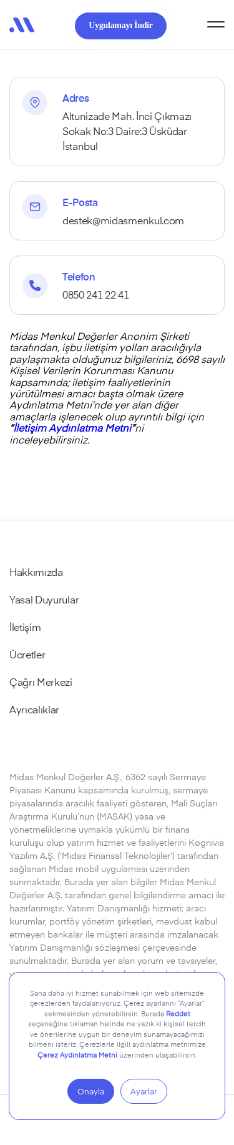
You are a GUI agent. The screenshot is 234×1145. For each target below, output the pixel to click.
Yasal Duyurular (44, 599)
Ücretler (27, 654)
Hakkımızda (36, 571)
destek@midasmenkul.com (123, 220)
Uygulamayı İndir (120, 25)
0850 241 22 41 (95, 294)
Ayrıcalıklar (34, 709)
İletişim (25, 626)
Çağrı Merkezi (40, 681)
